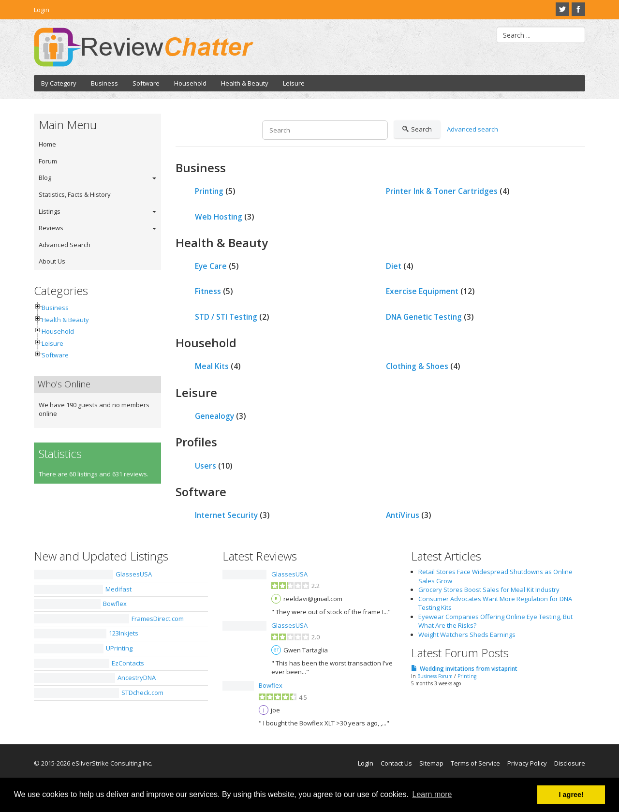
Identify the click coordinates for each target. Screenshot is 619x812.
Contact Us (396, 763)
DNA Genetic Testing (424, 316)
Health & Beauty (244, 83)
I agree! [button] (571, 794)
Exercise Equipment (422, 291)
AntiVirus (402, 515)
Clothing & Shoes (417, 366)
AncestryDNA (137, 677)
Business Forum (435, 676)
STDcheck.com (142, 692)
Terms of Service (475, 763)
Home (47, 144)
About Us (52, 261)
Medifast (118, 589)
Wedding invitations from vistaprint (468, 668)
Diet (393, 266)
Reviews (51, 227)
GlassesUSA (134, 574)
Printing (209, 191)
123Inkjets (123, 633)
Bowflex (115, 603)
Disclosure (569, 763)
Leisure (294, 83)
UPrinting (119, 648)
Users (205, 465)
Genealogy (214, 416)
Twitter (562, 9)
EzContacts (128, 663)
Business (104, 83)
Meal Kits (212, 366)
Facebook (578, 9)
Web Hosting (218, 216)
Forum (48, 161)
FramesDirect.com (158, 618)
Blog (45, 177)
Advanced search (472, 129)
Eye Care (211, 266)
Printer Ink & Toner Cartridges (442, 191)
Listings (49, 211)
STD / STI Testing (226, 316)
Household (190, 83)
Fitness (208, 291)
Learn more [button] (432, 794)
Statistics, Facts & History (75, 194)
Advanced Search (64, 244)
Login (41, 9)
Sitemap (431, 763)
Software (146, 83)
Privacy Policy (527, 763)
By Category (58, 83)
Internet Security (226, 515)
